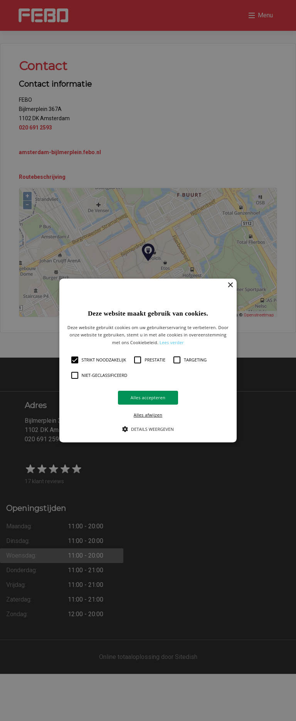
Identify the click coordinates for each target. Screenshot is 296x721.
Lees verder (172, 351)
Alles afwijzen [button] (174, 405)
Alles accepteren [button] (122, 406)
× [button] (230, 293)
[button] (148, 360)
